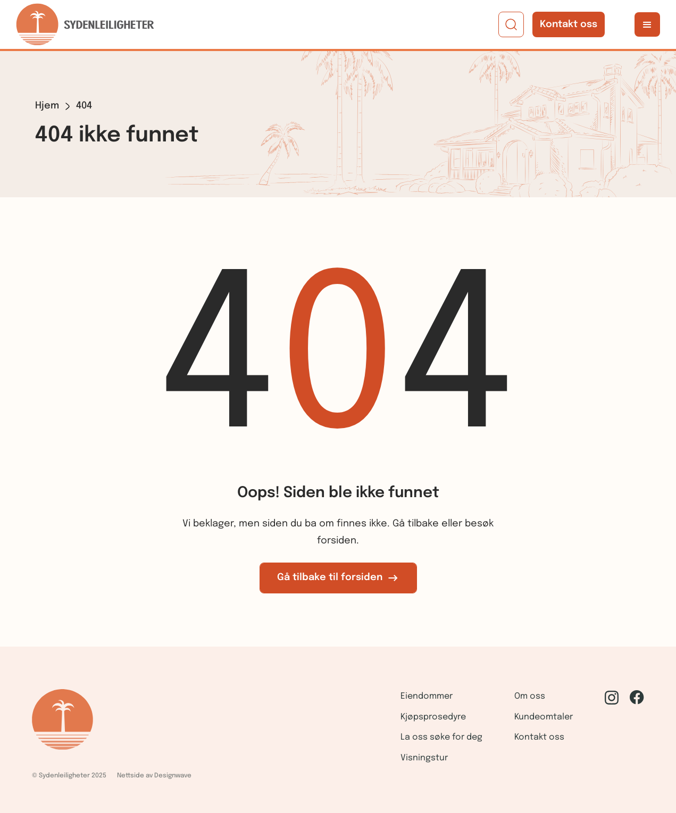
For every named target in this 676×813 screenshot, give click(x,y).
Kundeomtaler (543, 717)
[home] (85, 24)
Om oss (529, 696)
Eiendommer (426, 696)
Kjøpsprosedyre (433, 717)
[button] (647, 24)
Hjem (47, 106)
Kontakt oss (568, 24)
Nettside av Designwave (154, 776)
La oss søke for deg (441, 737)
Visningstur (424, 757)
